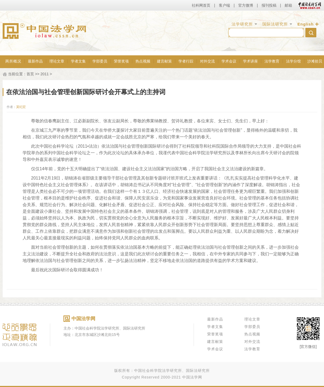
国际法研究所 (275, 24)
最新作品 (35, 61)
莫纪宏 (21, 107)
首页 (30, 74)
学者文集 (78, 61)
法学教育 (272, 61)
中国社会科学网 (308, 5)
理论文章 (56, 61)
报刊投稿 (269, 5)
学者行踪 (185, 61)
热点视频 (142, 61)
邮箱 (288, 5)
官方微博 (245, 5)
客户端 (224, 5)
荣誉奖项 (121, 61)
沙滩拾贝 (314, 61)
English (305, 24)
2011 (44, 74)
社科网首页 (201, 5)
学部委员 (99, 61)
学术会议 (228, 61)
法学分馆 (293, 61)
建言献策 (164, 61)
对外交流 (207, 61)
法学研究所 (242, 24)
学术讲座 (250, 61)
